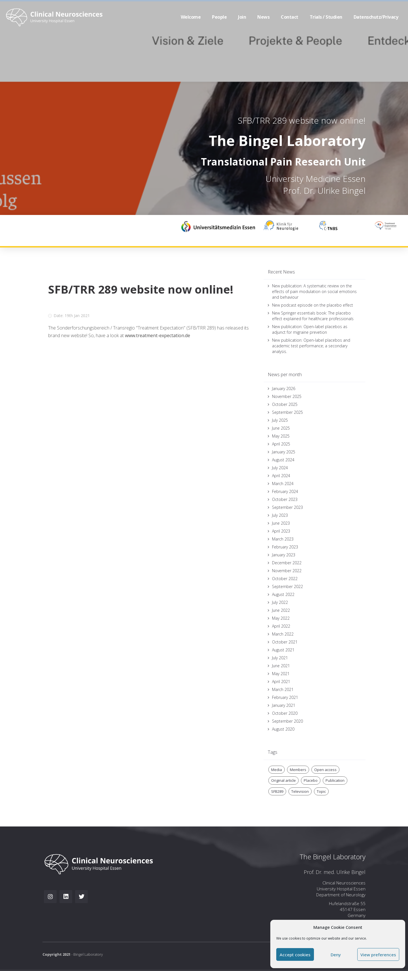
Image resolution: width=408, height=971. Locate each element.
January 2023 (283, 554)
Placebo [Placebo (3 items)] (311, 780)
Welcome (191, 17)
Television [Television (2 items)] (300, 791)
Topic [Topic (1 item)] (321, 791)
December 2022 (286, 562)
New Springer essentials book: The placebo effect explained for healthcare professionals (313, 315)
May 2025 (281, 436)
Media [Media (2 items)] (276, 769)
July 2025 (280, 420)
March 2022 (283, 634)
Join (242, 17)
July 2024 (280, 467)
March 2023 (283, 539)
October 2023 (285, 499)
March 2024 (283, 483)
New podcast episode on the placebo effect (312, 305)
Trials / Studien (326, 17)
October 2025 (285, 404)
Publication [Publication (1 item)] (335, 780)
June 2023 (281, 523)
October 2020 (285, 713)
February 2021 (285, 697)
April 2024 (281, 475)
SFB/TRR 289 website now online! (302, 120)
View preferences (378, 954)
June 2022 (281, 610)
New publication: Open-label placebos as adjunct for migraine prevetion (309, 329)
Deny (336, 954)
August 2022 (283, 594)
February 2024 (285, 491)
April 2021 (281, 681)
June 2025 (281, 428)
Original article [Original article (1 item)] (283, 780)
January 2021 (283, 705)
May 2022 (281, 618)
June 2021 (281, 665)
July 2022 (280, 602)
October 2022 (285, 578)
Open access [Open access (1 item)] (325, 769)
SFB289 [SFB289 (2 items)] (277, 791)
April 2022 (281, 626)
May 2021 (281, 673)
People (219, 17)
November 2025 (286, 396)
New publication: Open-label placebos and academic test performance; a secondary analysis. (311, 345)
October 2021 (285, 642)
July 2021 (280, 657)
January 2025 (283, 452)
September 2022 (287, 586)
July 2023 (280, 515)
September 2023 (287, 507)
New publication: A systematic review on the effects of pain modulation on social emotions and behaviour (314, 291)
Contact (289, 17)
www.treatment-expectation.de (157, 335)
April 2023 (281, 531)
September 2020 (287, 721)
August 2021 (283, 650)
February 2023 (285, 547)
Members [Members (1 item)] (298, 769)
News (263, 17)
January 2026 (283, 388)
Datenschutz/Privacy (376, 17)
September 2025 (287, 412)
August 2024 (283, 459)
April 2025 (281, 444)
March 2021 (283, 689)
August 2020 (283, 729)
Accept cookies (295, 954)
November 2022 (286, 570)
